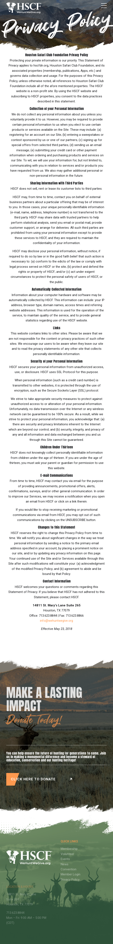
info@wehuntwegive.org (56, 621)
